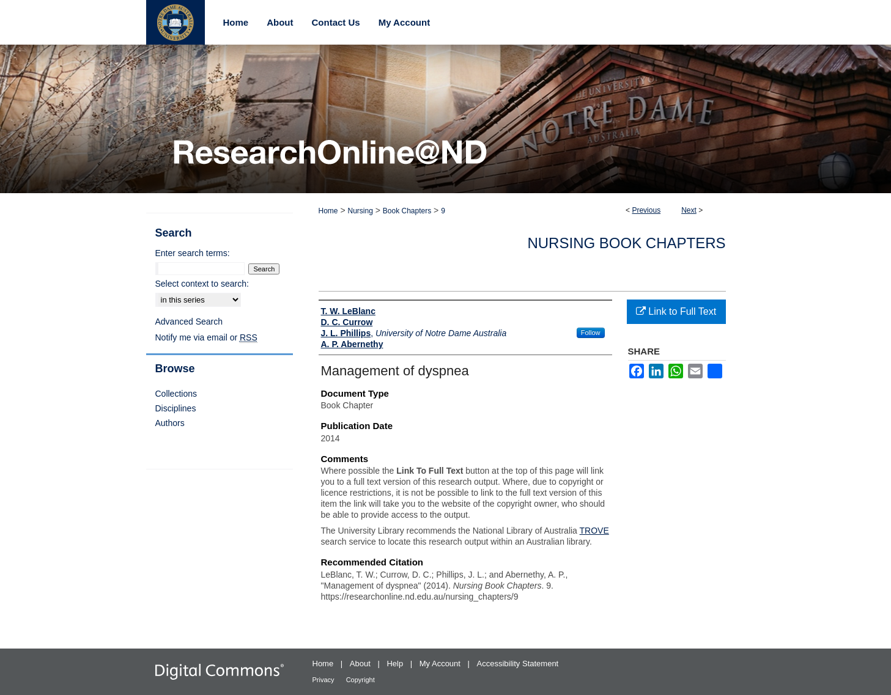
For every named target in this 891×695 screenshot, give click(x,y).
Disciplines (175, 408)
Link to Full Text (676, 311)
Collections (176, 394)
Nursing (359, 211)
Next (689, 210)
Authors (170, 423)
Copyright (360, 679)
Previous (646, 210)
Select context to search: (202, 284)
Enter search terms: (192, 253)
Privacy (324, 679)
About (361, 663)
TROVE (594, 530)
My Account (441, 663)
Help (395, 663)
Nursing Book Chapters (626, 243)
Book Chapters (407, 211)
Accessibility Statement (518, 663)
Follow (591, 332)
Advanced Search (189, 321)
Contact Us (336, 22)
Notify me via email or (206, 337)
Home (328, 211)
